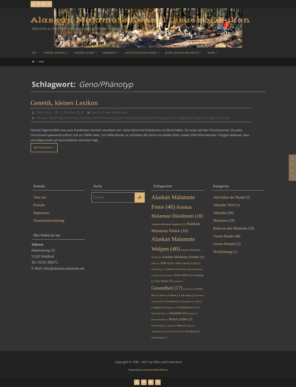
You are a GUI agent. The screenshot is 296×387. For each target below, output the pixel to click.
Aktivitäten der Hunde (229, 197)
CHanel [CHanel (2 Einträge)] (171, 269)
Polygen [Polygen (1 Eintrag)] (193, 313)
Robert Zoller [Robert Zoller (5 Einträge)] (180, 319)
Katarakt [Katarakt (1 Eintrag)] (160, 301)
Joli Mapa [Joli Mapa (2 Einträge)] (188, 295)
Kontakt (39, 205)
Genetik (85, 118)
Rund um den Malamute (109, 112)
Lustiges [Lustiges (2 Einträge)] (157, 307)
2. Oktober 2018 (72, 112)
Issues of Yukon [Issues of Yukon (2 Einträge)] (170, 295)
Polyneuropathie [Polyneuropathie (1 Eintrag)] (159, 319)
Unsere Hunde (223, 236)
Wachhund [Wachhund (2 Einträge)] (192, 331)
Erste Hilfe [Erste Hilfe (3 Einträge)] (183, 275)
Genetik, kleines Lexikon (64, 102)
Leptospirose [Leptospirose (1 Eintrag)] (187, 301)
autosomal (54, 118)
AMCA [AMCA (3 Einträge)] (166, 263)
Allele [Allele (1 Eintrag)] (155, 263)
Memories (220, 220)
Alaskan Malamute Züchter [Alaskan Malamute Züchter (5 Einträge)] (183, 257)
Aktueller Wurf (224, 205)
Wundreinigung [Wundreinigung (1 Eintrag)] (159, 338)
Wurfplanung (222, 252)
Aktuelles (220, 213)
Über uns (39, 197)
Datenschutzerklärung (48, 220)
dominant (70, 118)
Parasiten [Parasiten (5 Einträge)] (178, 313)
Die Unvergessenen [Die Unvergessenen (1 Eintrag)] (164, 275)
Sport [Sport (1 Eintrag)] (191, 326)
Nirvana (147, 369)
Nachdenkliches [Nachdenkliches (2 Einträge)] (187, 307)
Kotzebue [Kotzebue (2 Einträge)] (172, 301)
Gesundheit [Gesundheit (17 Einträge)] (166, 288)
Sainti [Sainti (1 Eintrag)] (172, 326)
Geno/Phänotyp (104, 118)
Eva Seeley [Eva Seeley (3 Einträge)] (163, 281)
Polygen (211, 118)
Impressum (41, 213)
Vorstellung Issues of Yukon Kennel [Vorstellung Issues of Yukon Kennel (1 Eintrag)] (167, 331)
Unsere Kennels (224, 244)
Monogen (196, 118)
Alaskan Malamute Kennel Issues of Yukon (140, 20)
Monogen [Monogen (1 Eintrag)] (170, 307)
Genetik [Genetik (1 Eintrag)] (178, 281)
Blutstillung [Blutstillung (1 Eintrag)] (157, 269)
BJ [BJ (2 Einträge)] (197, 263)
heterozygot (160, 118)
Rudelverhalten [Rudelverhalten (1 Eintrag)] (159, 326)
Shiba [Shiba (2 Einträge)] (181, 325)
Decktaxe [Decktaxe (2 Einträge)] (184, 269)
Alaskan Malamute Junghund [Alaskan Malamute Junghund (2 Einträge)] (168, 224)
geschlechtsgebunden (134, 118)
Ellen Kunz (44, 112)
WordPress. (161, 369)
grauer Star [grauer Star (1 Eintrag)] (189, 289)
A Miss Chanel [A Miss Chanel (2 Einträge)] (183, 263)
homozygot (179, 118)
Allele (40, 118)
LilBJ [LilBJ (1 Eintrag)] (198, 301)
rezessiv (224, 118)
